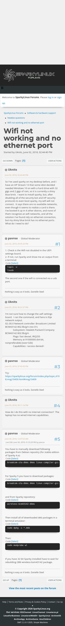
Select (15, 263)
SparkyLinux (44, 615)
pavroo (13, 238)
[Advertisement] (32, 32)
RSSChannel (25, 612)
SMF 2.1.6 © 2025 (24, 622)
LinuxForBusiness (11, 615)
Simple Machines (41, 622)
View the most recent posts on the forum (32, 588)
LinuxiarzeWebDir (29, 615)
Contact (51, 602)
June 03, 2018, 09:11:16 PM (16, 405)
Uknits (12, 169)
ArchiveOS (56, 615)
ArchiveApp (19, 619)
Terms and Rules (15, 602)
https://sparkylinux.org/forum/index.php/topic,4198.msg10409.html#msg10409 (32, 378)
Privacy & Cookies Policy (35, 602)
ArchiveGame (32, 619)
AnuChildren (45, 619)
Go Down (7, 160)
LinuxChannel (38, 612)
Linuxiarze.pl (52, 612)
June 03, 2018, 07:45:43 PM (16, 366)
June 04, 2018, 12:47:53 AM (16, 438)
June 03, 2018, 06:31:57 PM (16, 307)
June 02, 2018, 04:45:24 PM (16, 243)
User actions (55, 160)
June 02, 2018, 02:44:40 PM (16, 175)
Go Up (6, 580)
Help (4, 602)
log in (51, 97)
